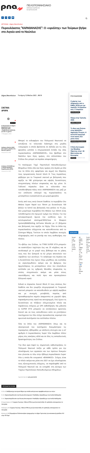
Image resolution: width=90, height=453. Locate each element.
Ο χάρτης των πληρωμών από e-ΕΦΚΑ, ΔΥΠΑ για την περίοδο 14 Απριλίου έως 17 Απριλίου (78, 105)
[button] (86, 18)
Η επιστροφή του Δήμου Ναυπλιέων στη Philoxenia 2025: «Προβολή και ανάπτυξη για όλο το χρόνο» (8, 128)
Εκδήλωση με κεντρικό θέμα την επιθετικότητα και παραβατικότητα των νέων (30, 391)
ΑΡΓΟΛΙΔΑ (4, 24)
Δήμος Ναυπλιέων (16, 24)
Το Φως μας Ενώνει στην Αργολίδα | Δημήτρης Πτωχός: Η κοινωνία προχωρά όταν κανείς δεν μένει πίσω (78, 133)
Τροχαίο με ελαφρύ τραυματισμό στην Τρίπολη (74, 244)
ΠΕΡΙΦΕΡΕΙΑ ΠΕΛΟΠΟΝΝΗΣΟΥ (78, 141)
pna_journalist (32, 377)
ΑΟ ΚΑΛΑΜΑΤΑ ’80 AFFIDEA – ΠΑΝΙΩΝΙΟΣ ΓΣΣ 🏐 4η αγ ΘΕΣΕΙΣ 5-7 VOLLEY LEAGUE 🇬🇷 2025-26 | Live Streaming (81, 254)
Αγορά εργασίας (75, 112)
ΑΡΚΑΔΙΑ (73, 158)
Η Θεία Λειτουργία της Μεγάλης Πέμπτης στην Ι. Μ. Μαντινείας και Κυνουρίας (78, 151)
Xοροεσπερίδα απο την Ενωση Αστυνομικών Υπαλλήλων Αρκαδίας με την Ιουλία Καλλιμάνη (33, 395)
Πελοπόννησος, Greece (64, 9)
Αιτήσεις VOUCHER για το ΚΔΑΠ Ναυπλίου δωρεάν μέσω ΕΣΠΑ (7, 167)
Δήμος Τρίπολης (75, 122)
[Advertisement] (33, 435)
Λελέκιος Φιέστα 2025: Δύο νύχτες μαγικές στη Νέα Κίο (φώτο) (8, 149)
